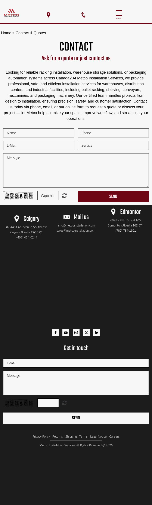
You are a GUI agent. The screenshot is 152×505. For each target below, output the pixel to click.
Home (6, 33)
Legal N (95, 436)
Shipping (71, 436)
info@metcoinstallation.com (76, 225)
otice (103, 436)
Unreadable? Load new (64, 195)
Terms (83, 436)
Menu (119, 10)
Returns (57, 436)
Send (113, 196)
